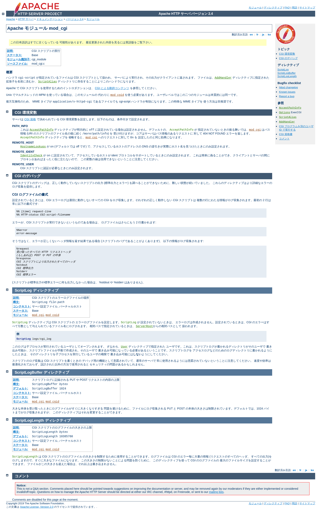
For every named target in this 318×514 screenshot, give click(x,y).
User (124, 346)
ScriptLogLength (287, 76)
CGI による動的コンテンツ (112, 88)
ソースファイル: (17, 63)
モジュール (255, 7)
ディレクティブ (273, 7)
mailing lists (216, 492)
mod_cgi (255, 129)
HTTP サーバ (25, 19)
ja (263, 34)
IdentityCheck (31, 155)
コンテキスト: (22, 306)
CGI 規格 (30, 119)
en (251, 34)
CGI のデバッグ (288, 58)
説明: (10, 50)
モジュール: (20, 315)
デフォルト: (20, 388)
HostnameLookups (33, 146)
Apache (10, 19)
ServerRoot (144, 326)
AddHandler (223, 77)
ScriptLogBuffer (286, 73)
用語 (294, 7)
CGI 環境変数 (287, 53)
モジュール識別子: (19, 59)
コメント (284, 138)
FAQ (287, 7)
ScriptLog (283, 69)
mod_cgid (117, 95)
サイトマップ (307, 7)
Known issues (287, 91)
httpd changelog (288, 87)
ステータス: (14, 55)
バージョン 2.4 (75, 19)
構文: (16, 302)
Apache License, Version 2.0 (37, 506)
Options (284, 112)
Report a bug (286, 96)
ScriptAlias (47, 81)
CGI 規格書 (285, 134)
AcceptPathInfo (290, 107)
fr (257, 34)
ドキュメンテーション (50, 19)
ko (269, 34)
